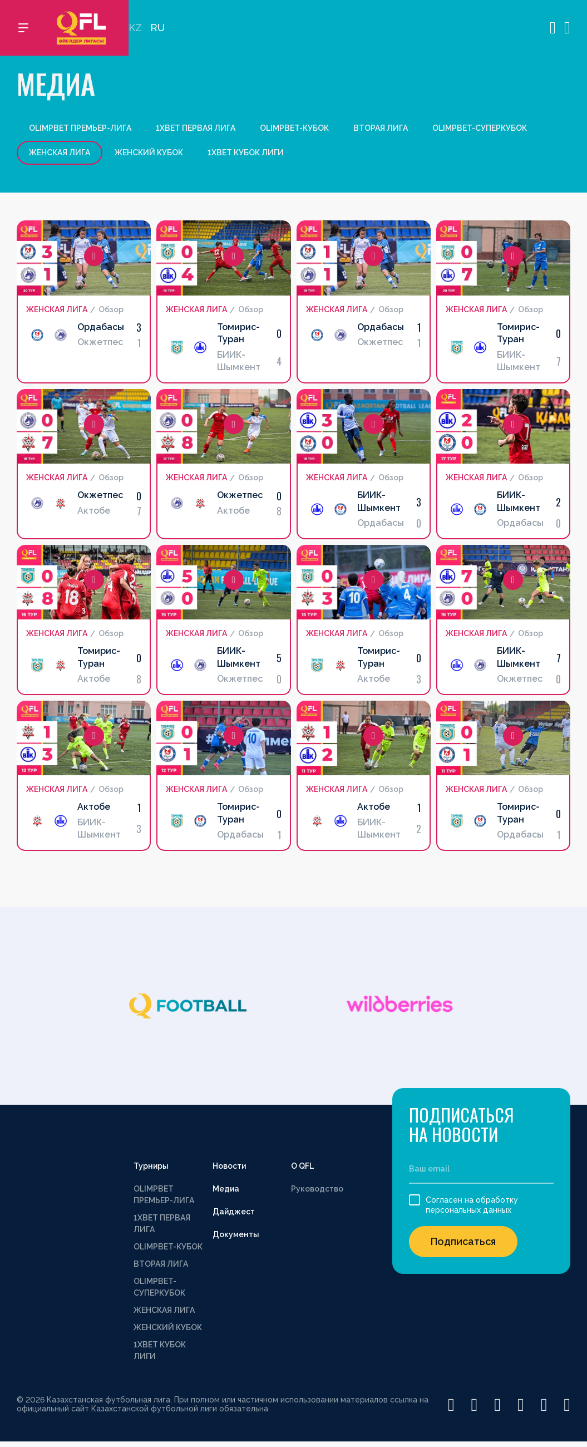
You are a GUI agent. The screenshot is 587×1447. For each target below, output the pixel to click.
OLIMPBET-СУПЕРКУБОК (479, 128)
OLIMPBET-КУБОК (294, 128)
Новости (229, 1165)
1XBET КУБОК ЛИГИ (246, 152)
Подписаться (463, 1241)
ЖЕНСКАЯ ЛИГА (164, 1310)
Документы (236, 1234)
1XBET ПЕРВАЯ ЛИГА (195, 128)
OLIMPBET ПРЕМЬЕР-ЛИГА (80, 128)
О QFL (302, 1165)
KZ (135, 28)
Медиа (226, 1188)
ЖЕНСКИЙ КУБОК (149, 152)
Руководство (317, 1188)
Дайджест (234, 1211)
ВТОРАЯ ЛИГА (380, 128)
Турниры (151, 1165)
